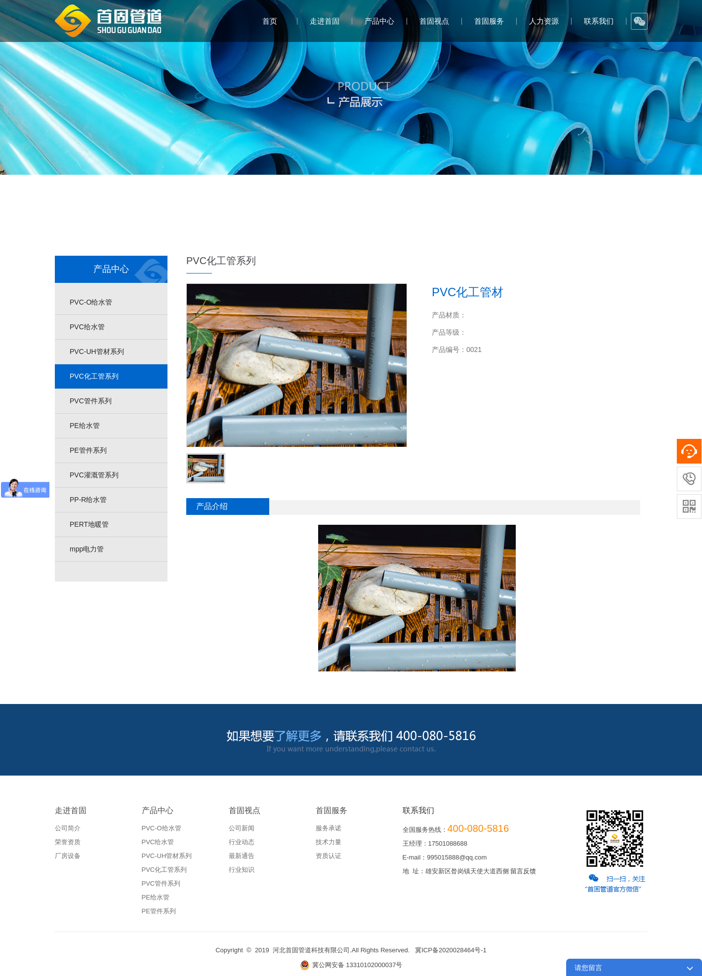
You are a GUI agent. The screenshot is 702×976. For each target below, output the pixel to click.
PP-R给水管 (88, 500)
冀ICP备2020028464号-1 (451, 950)
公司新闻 (241, 828)
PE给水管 (85, 425)
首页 (269, 21)
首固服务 (489, 21)
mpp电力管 (87, 549)
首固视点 (434, 21)
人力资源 (544, 21)
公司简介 (68, 828)
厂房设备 (68, 855)
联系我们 (599, 21)
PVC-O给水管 (91, 302)
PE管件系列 (88, 450)
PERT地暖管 (89, 524)
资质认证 (328, 855)
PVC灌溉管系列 (94, 475)
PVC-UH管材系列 (97, 351)
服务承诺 (328, 828)
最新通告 (241, 855)
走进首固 (324, 21)
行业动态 (241, 842)
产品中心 (379, 21)
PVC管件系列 (91, 401)
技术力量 (328, 842)
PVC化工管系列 (94, 376)
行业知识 (241, 869)
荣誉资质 (68, 842)
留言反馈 (523, 871)
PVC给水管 (87, 327)
